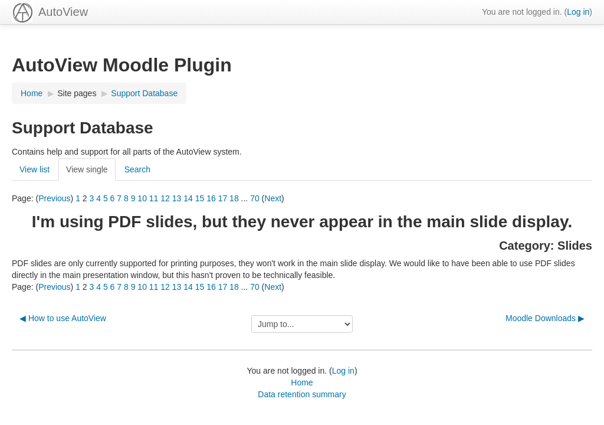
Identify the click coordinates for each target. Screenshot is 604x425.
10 (142, 198)
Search (137, 169)
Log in (578, 12)
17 (223, 198)
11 (154, 198)
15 (200, 198)
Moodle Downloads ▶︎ (545, 318)
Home (302, 382)
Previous (54, 198)
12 (165, 198)
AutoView (63, 11)
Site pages (76, 93)
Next (272, 198)
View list (34, 169)
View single (87, 169)
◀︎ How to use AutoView (62, 318)
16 (211, 198)
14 (188, 198)
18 (234, 198)
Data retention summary (302, 394)
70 (255, 198)
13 (177, 198)
